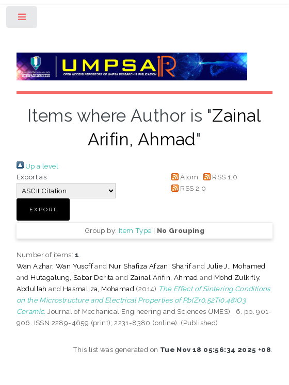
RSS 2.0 (187, 188)
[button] (43, 209)
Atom (183, 177)
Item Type (135, 230)
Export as (32, 177)
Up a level (37, 166)
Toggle (22, 19)
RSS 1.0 (218, 177)
